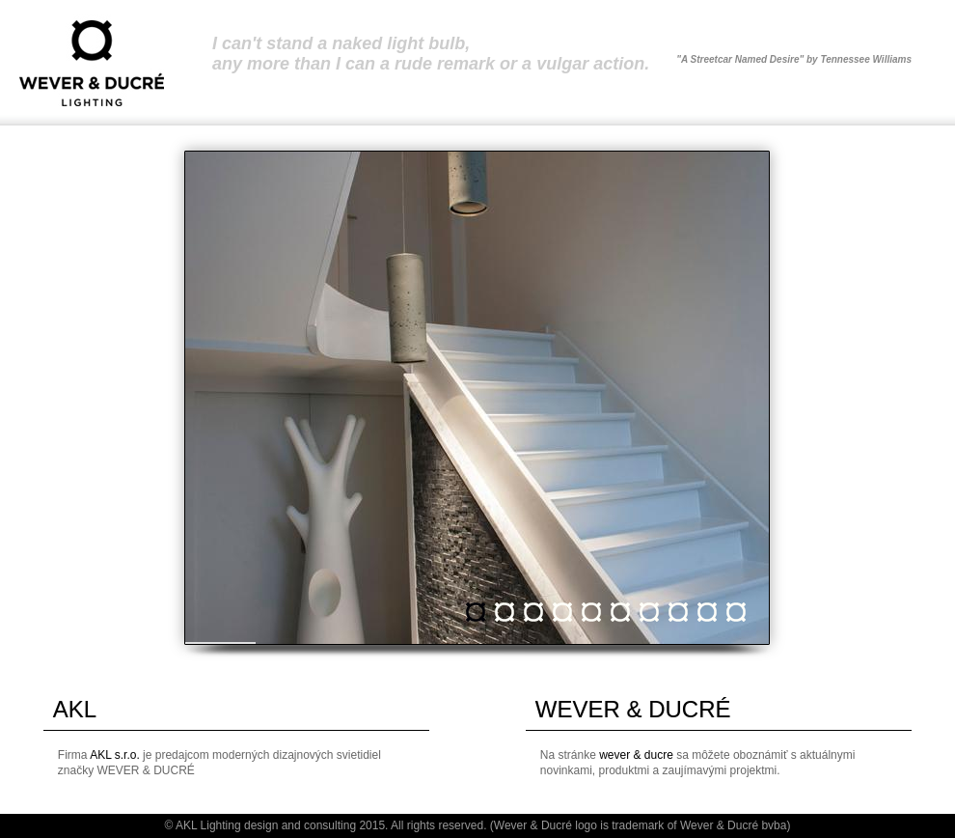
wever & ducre (636, 755)
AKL (74, 709)
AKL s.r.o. (115, 755)
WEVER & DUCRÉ (633, 709)
